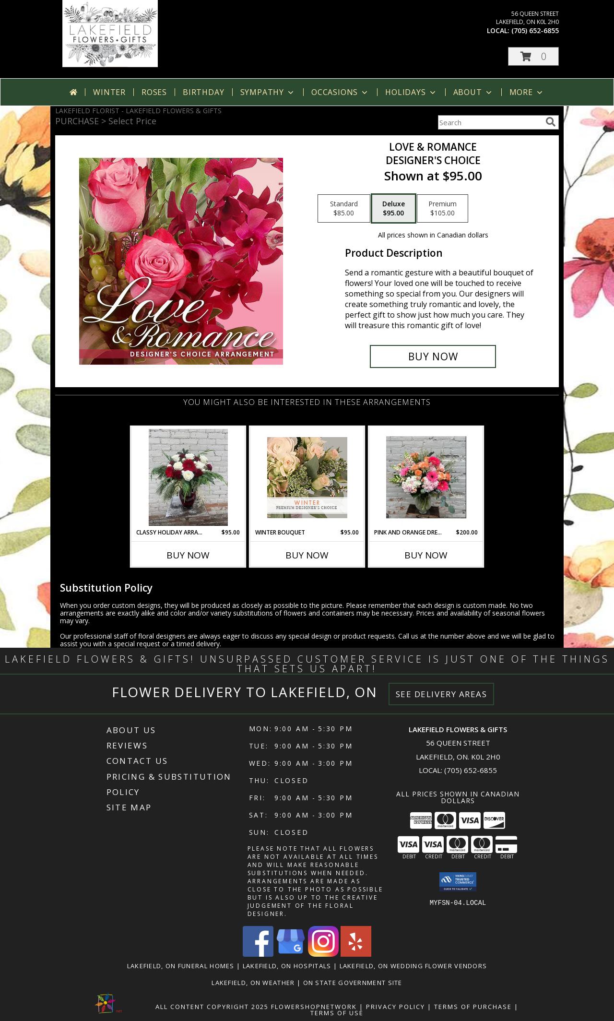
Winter (109, 92)
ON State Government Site (352, 982)
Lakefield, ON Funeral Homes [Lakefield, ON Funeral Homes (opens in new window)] (181, 966)
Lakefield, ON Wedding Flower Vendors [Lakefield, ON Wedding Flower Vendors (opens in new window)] (413, 966)
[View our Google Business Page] (290, 954)
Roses (154, 92)
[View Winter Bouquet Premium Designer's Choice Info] (307, 477)
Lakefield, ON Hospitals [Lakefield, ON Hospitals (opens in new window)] (287, 966)
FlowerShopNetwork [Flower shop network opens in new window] (314, 1006)
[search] (550, 122)
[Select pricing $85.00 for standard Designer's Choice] (344, 209)
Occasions (340, 92)
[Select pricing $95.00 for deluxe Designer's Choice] (393, 209)
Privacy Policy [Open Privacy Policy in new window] (395, 1006)
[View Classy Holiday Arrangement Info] (188, 477)
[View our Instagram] (323, 954)
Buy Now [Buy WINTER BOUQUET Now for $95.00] (307, 555)
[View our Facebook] (258, 954)
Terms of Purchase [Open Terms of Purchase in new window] (473, 1006)
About (473, 92)
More (526, 92)
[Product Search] (489, 122)
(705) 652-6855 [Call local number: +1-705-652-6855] (535, 30)
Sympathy (267, 92)
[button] (533, 56)
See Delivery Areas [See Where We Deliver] (441, 694)
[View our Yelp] (356, 954)
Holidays (411, 92)
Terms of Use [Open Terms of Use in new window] (337, 1013)
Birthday (203, 92)
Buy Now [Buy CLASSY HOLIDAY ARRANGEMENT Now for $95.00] (188, 555)
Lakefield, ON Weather (253, 982)
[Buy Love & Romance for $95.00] (433, 356)
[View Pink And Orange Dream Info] (426, 477)
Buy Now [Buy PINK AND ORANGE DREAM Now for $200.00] (426, 555)
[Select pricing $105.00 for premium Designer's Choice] (442, 209)
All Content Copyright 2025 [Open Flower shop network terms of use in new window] (212, 1006)
